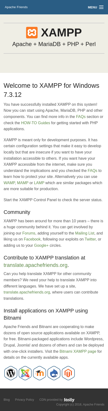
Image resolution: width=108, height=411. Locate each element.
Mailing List (84, 233)
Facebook (32, 239)
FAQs (80, 117)
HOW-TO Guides (35, 123)
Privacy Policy (24, 399)
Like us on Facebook (15, 394)
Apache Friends (16, 7)
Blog (7, 399)
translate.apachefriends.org (36, 265)
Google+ (41, 245)
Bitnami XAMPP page (78, 351)
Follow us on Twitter (7, 394)
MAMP (22, 183)
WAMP (9, 183)
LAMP (39, 183)
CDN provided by (57, 400)
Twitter (90, 239)
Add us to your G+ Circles (23, 394)
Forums (28, 233)
